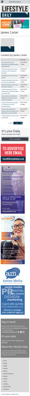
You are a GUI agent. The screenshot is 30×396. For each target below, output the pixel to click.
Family (5, 363)
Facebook (17, 328)
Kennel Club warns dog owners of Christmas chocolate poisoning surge (10, 104)
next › (17, 123)
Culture (5, 378)
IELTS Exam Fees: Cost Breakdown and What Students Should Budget (10, 64)
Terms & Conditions (6, 394)
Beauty (5, 371)
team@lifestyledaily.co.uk (10, 332)
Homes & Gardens (8, 373)
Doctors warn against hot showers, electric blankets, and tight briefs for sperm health (10, 111)
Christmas (6, 389)
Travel (5, 381)
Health (5, 366)
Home (5, 360)
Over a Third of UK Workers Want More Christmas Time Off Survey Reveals (9, 97)
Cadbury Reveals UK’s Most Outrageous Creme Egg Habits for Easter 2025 (10, 91)
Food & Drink (7, 386)
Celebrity (5, 384)
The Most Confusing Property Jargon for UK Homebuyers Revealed (10, 71)
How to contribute (15, 139)
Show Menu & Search (15, 1)
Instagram (25, 328)
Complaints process (14, 394)
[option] (15, 24)
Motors (5, 376)
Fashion (5, 368)
